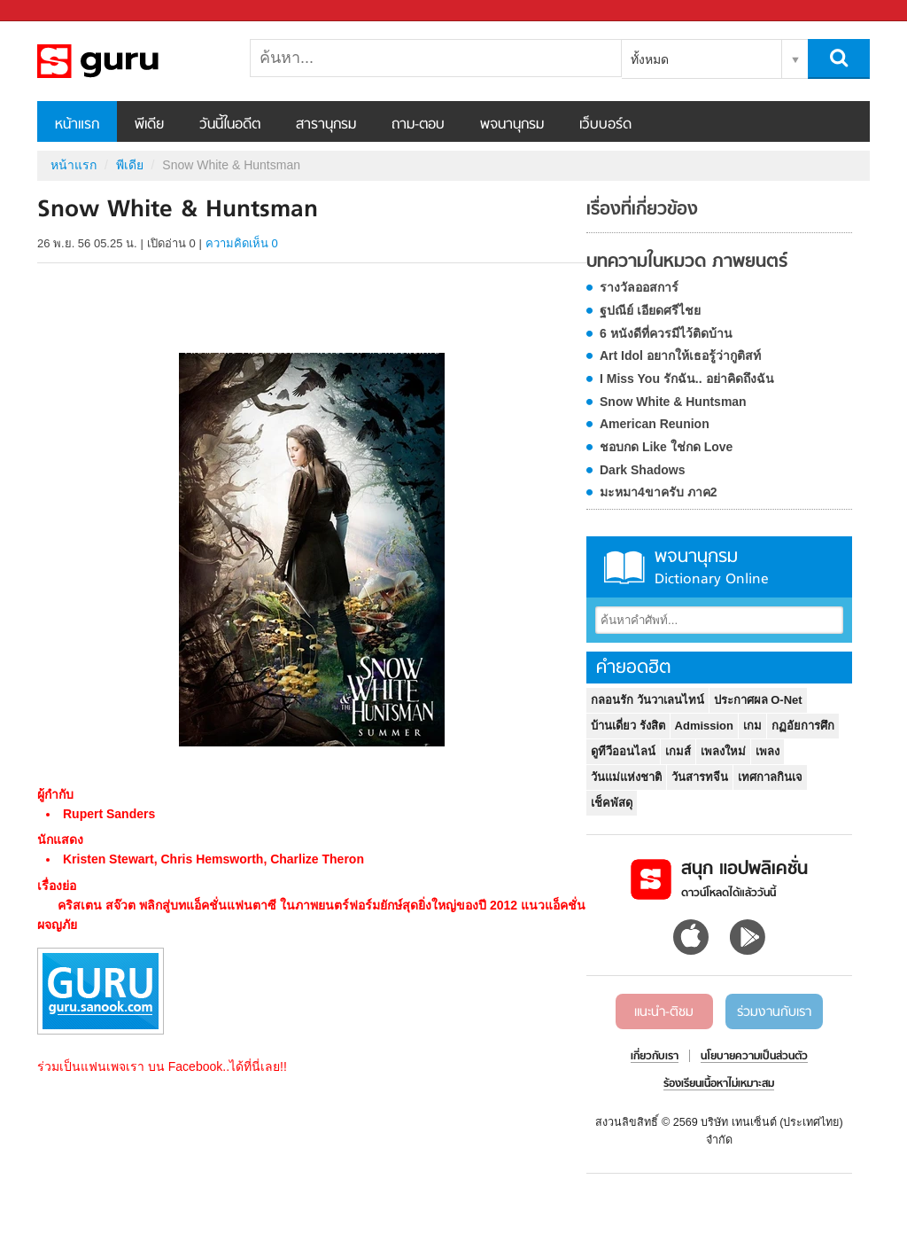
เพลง (767, 751)
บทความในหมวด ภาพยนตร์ (686, 262)
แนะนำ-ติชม (664, 1012)
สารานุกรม (326, 125)
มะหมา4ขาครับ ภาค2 (658, 492)
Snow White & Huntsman (673, 401)
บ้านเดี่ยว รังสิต (628, 725)
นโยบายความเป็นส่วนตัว (754, 1057)
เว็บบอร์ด (605, 125)
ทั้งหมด (650, 59)
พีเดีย (149, 125)
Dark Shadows (642, 470)
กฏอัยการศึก (802, 725)
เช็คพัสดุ (611, 802)
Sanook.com (53, 11)
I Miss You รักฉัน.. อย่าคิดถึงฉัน (687, 378)
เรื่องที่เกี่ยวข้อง (642, 210)
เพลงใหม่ (723, 751)
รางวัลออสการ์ (639, 287)
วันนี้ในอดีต (229, 125)
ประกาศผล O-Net (758, 700)
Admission (704, 725)
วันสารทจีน (699, 777)
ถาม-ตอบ (418, 125)
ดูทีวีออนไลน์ (623, 751)
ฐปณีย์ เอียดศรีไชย (650, 310)
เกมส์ (678, 751)
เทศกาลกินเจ (770, 777)
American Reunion (654, 424)
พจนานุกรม (512, 125)
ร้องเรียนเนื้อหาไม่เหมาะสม (718, 1084)
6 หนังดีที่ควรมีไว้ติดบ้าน (666, 333)
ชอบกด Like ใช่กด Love (666, 447)
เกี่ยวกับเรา (654, 1057)
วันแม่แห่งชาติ (626, 777)
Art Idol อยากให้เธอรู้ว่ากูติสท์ (680, 355)
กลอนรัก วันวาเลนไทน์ (647, 700)
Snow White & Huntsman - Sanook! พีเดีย (130, 61)
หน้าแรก (77, 125)
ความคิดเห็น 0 (241, 243)
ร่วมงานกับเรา (774, 1012)
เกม (752, 725)
